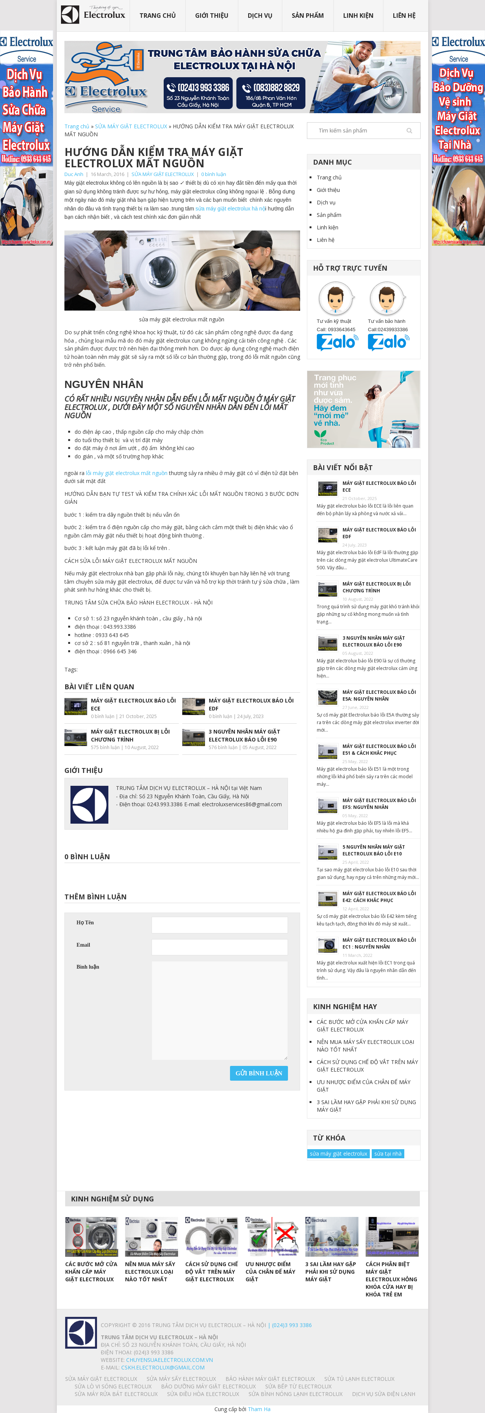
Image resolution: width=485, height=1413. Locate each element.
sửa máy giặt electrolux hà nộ (229, 209)
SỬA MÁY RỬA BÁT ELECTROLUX (116, 1393)
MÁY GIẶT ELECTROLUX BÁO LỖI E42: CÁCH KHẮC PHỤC (379, 897)
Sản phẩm (308, 15)
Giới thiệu (211, 15)
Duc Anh (73, 174)
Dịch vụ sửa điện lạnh (383, 1393)
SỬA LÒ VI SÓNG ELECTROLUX (113, 1386)
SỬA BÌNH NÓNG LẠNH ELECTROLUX (296, 1393)
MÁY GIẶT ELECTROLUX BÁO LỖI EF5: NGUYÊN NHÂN (379, 803)
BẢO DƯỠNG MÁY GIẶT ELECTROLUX (208, 1386)
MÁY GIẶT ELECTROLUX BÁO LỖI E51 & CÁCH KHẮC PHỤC (379, 749)
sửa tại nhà (388, 1153)
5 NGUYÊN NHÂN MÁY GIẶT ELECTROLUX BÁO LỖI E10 (374, 850)
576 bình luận (223, 747)
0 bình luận (213, 174)
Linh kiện (358, 15)
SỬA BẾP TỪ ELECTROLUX (298, 1386)
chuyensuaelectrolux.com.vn (169, 1359)
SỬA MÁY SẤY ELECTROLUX (181, 1378)
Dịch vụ (260, 15)
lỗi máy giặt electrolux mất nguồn (126, 473)
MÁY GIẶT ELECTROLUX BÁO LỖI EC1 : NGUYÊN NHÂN (379, 943)
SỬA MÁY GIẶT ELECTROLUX (131, 126)
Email (83, 945)
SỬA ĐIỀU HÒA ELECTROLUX (203, 1393)
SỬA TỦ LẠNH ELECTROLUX (359, 1378)
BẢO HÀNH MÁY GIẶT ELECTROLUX (270, 1378)
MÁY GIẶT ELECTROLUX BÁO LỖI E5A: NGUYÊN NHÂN (379, 695)
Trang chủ (157, 15)
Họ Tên (85, 922)
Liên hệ (404, 15)
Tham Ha (259, 1409)
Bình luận (88, 967)
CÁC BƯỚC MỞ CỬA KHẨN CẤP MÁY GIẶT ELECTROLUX (362, 1025)
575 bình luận (105, 747)
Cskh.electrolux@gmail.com (163, 1367)
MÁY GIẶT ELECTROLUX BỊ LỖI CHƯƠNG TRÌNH (377, 587)
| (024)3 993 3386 (289, 1325)
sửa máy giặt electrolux (338, 1153)
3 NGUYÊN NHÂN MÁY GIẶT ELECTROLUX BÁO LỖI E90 (374, 641)
